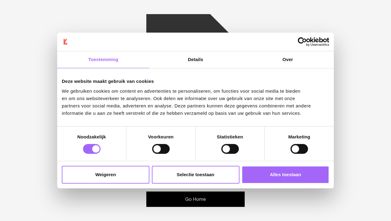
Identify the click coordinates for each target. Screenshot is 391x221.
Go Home (195, 199)
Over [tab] (287, 59)
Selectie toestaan (196, 174)
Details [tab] (195, 59)
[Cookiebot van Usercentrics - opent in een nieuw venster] (302, 41)
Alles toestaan (285, 174)
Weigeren (105, 174)
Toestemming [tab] (103, 59)
